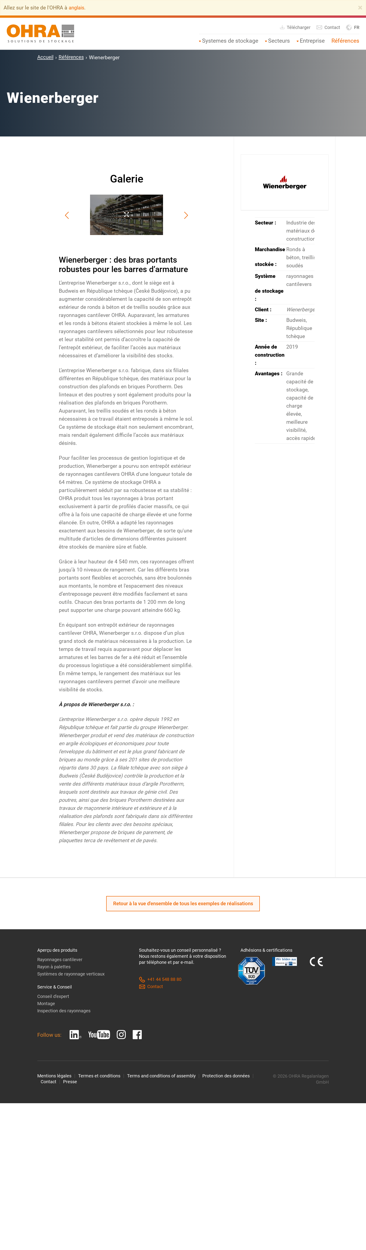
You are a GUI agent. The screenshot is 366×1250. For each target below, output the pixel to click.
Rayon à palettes (54, 967)
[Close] (360, 7)
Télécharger (295, 27)
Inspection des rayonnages (63, 1010)
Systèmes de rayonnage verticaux (71, 974)
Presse (70, 1082)
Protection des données (226, 1076)
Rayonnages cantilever (59, 959)
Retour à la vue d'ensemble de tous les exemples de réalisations (183, 904)
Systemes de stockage (230, 40)
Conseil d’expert (53, 996)
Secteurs (279, 40)
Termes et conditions (99, 1076)
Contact (328, 27)
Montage (46, 1003)
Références (345, 40)
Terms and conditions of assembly (161, 1076)
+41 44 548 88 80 (160, 980)
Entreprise (312, 40)
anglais (77, 8)
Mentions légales (54, 1076)
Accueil (45, 57)
